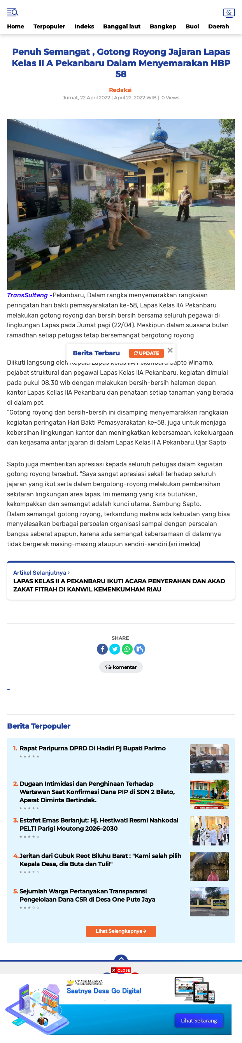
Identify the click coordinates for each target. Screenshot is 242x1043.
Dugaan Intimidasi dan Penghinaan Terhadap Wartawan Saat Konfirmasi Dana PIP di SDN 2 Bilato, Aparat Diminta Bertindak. (97, 792)
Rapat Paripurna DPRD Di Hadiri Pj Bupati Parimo (92, 748)
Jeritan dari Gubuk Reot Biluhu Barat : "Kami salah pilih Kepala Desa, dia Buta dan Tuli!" (100, 860)
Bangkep (163, 26)
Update (146, 353)
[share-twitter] (114, 649)
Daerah (218, 26)
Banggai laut (121, 26)
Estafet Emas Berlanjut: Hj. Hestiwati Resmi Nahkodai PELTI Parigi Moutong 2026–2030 (98, 824)
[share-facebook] (102, 649)
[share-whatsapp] (127, 649)
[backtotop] (121, 962)
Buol (192, 26)
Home (15, 26)
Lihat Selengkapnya (121, 931)
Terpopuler (49, 26)
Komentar (121, 666)
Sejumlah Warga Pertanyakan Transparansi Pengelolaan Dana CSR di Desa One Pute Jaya (87, 895)
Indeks (84, 26)
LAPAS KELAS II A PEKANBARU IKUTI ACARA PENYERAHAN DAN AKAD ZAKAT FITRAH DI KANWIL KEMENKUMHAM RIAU (119, 585)
